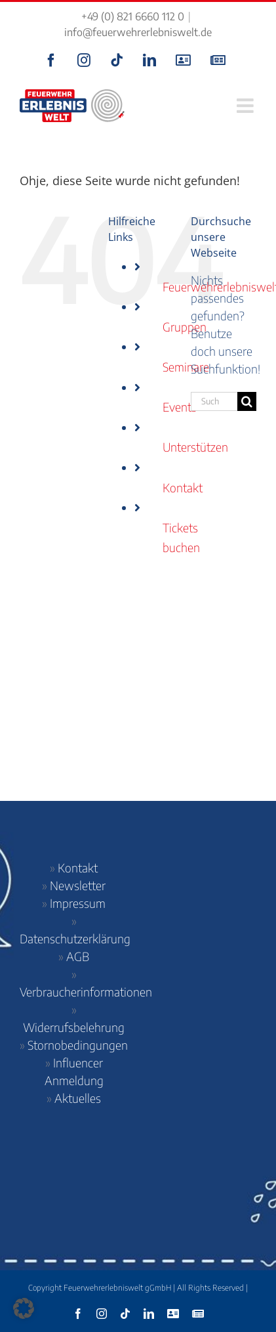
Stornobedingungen (78, 1044)
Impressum (78, 903)
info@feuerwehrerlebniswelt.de (138, 32)
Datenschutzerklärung (75, 938)
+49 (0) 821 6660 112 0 (132, 16)
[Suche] (246, 401)
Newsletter (78, 885)
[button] (23, 1308)
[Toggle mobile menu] (246, 105)
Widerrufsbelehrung (74, 1027)
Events (180, 406)
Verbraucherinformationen (86, 991)
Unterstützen (195, 446)
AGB (77, 956)
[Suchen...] (214, 401)
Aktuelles (77, 1098)
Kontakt (183, 487)
